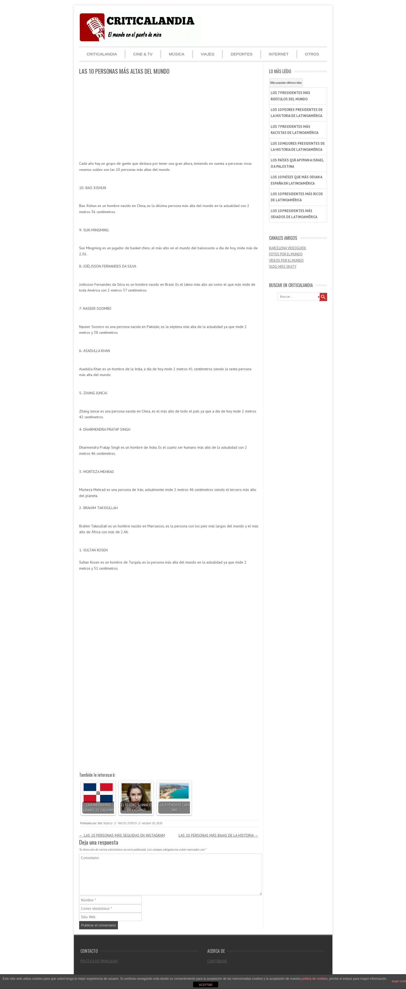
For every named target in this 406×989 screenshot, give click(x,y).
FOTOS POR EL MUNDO (286, 254)
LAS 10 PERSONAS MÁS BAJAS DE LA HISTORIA (218, 835)
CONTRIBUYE (217, 961)
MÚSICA (176, 54)
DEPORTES (241, 54)
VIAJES (207, 54)
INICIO (122, 823)
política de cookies (315, 979)
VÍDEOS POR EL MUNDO (286, 260)
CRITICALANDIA (102, 54)
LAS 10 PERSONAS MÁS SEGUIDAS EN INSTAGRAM (122, 835)
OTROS (312, 54)
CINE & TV (142, 54)
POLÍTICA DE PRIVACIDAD (99, 961)
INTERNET (279, 54)
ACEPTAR (205, 984)
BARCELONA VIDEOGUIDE (287, 248)
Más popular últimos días (286, 82)
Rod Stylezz (105, 823)
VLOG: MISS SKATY (282, 266)
